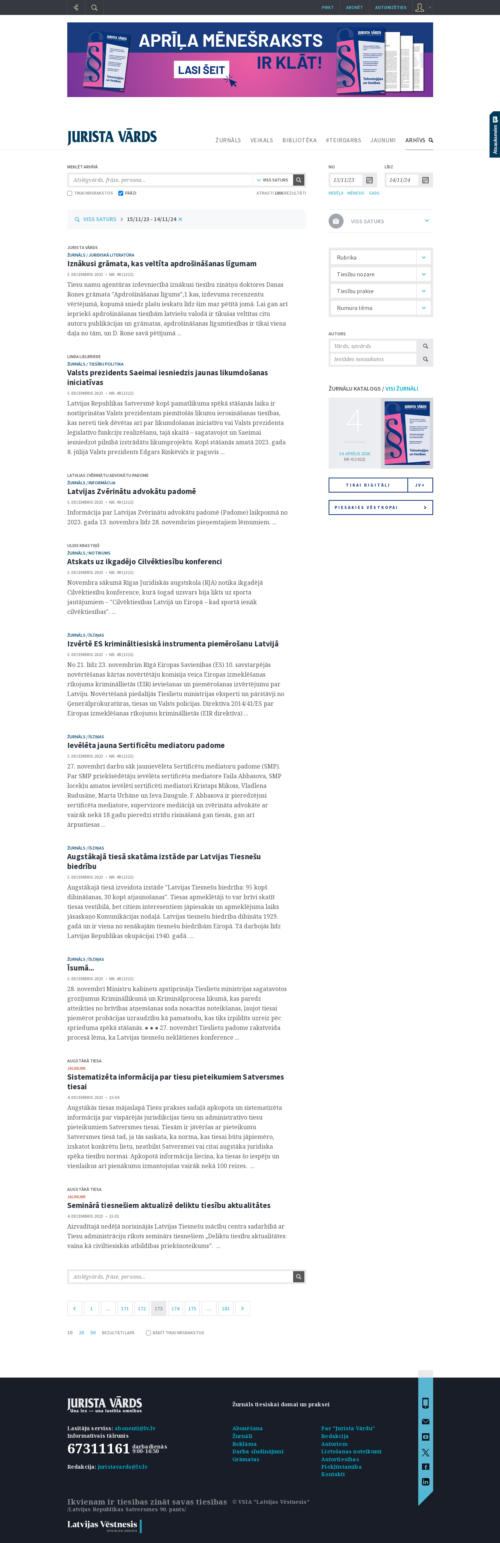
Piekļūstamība (341, 1466)
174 (175, 1308)
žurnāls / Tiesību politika (95, 364)
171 (125, 1308)
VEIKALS (262, 140)
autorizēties (390, 7)
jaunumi (76, 1068)
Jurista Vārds (82, 247)
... (108, 1308)
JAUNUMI (383, 140)
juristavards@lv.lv (123, 1466)
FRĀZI (127, 193)
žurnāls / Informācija (91, 482)
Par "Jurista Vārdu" (348, 1428)
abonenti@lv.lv (135, 1428)
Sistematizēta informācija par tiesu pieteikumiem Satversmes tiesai (176, 1082)
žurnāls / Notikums (89, 553)
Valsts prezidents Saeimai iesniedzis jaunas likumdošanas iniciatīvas (167, 377)
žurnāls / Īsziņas (85, 635)
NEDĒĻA (336, 193)
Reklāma (244, 1443)
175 (192, 1308)
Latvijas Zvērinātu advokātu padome (108, 475)
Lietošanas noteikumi (351, 1451)
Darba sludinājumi (258, 1451)
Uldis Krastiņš (83, 545)
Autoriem (334, 1443)
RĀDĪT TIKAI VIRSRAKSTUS (175, 1332)
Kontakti (333, 1474)
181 (226, 1308)
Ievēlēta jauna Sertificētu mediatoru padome (146, 745)
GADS (374, 193)
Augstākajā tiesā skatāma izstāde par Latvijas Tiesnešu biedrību (164, 861)
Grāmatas (246, 1459)
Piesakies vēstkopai (380, 507)
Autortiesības (340, 1459)
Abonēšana (247, 1428)
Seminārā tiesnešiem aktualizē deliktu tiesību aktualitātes (169, 1205)
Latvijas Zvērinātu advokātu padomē (131, 491)
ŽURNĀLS (228, 140)
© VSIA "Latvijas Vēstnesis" (271, 1501)
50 (93, 1332)
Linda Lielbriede (84, 356)
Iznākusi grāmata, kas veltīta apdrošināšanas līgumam (162, 263)
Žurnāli (242, 1436)
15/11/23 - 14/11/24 (151, 219)
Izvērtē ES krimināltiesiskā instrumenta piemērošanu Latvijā (173, 644)
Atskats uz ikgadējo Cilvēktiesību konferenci (144, 561)
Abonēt (354, 7)
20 (81, 1332)
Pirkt (328, 7)
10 (69, 1332)
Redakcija (335, 1436)
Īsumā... (80, 968)
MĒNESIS (355, 193)
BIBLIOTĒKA (299, 140)
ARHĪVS (416, 140)
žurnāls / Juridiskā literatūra (100, 255)
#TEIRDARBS (343, 140)
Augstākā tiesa (84, 1061)
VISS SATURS (100, 219)
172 (142, 1308)
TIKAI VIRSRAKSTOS (90, 193)
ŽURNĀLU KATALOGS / (373, 388)
